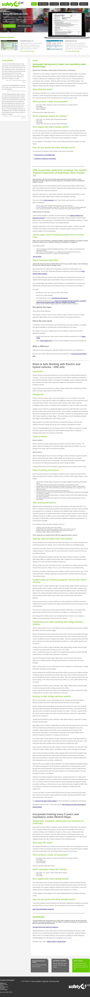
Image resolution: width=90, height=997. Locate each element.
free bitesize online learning (60, 298)
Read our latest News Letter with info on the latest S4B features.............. (60, 965)
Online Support (78, 961)
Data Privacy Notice (54, 981)
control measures (48, 200)
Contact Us (83, 4)
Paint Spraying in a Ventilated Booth (44, 155)
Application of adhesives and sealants (45, 158)
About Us (74, 4)
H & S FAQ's (64, 4)
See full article (37, 256)
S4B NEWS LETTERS (59, 961)
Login (32, 51)
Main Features (43, 4)
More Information (9, 26)
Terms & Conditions (36, 981)
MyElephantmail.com (71, 41)
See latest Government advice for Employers (45, 927)
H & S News (54, 4)
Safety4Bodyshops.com (15, 14)
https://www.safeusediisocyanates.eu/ (43, 909)
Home (34, 4)
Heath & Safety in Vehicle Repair (56, 941)
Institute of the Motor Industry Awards (45, 801)
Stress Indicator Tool (46, 340)
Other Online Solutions (25, 26)
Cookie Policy (45, 981)
